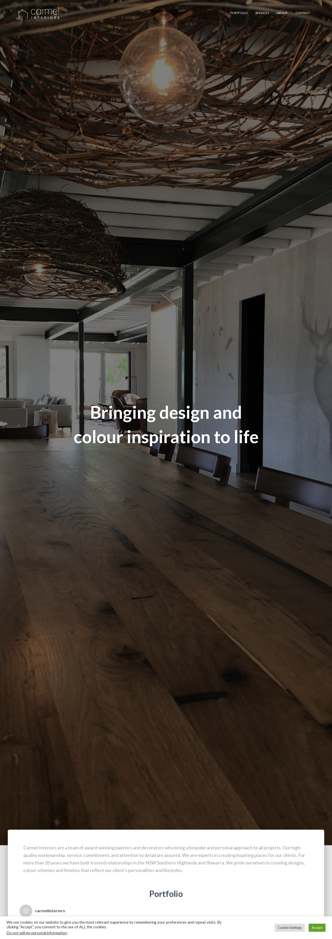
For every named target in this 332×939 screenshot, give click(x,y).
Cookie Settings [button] (290, 927)
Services (262, 13)
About (282, 13)
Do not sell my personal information (36, 933)
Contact (302, 13)
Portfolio (239, 13)
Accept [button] (317, 927)
